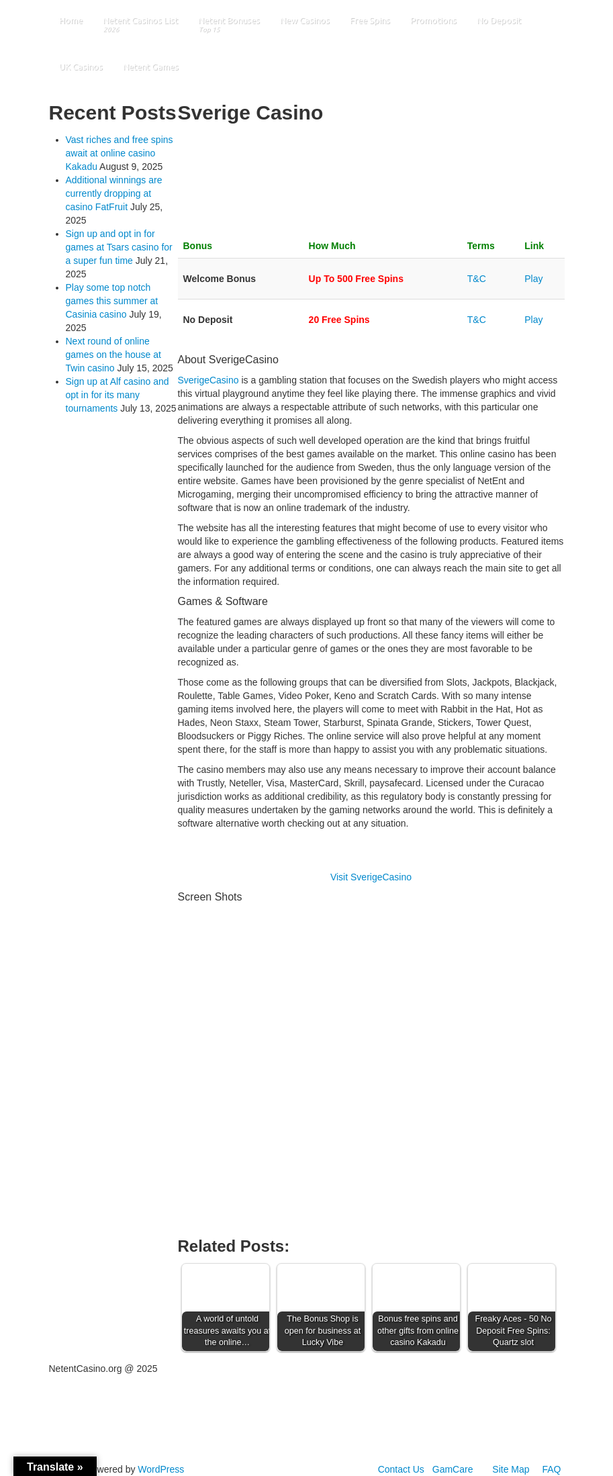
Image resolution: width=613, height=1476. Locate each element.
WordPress (161, 1469)
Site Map (510, 1469)
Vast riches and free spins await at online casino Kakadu (119, 153)
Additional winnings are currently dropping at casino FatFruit (114, 193)
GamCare (452, 1469)
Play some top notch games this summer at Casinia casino (112, 301)
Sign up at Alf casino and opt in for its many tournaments (117, 395)
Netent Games (151, 66)
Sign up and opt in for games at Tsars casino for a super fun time (119, 247)
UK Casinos (81, 66)
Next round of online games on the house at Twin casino (113, 354)
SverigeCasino (208, 380)
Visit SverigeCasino (371, 877)
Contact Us (401, 1469)
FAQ (551, 1469)
